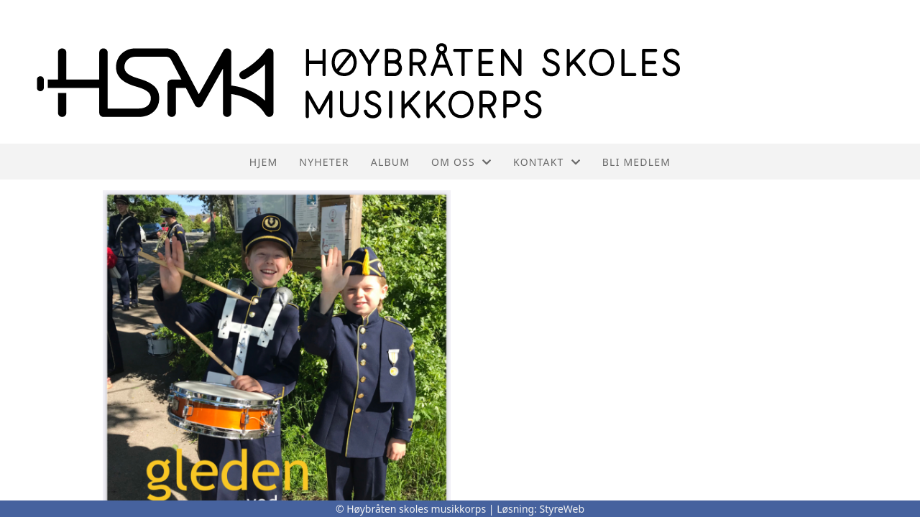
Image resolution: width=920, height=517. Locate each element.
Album (390, 162)
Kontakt (547, 162)
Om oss (461, 162)
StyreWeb (562, 509)
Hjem (263, 162)
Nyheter (324, 162)
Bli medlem (636, 162)
